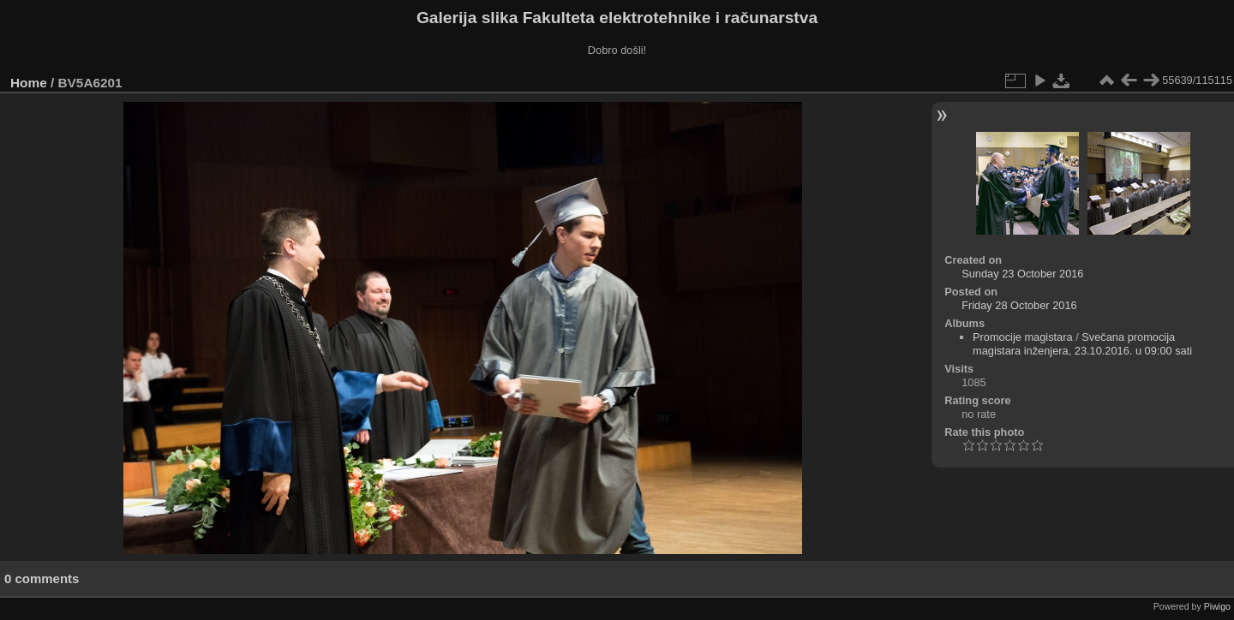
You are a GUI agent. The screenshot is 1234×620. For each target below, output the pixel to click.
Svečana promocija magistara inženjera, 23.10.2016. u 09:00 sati (1082, 344)
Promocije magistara (1023, 337)
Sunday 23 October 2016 (1022, 273)
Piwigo (1217, 606)
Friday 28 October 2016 (1018, 305)
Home (28, 82)
